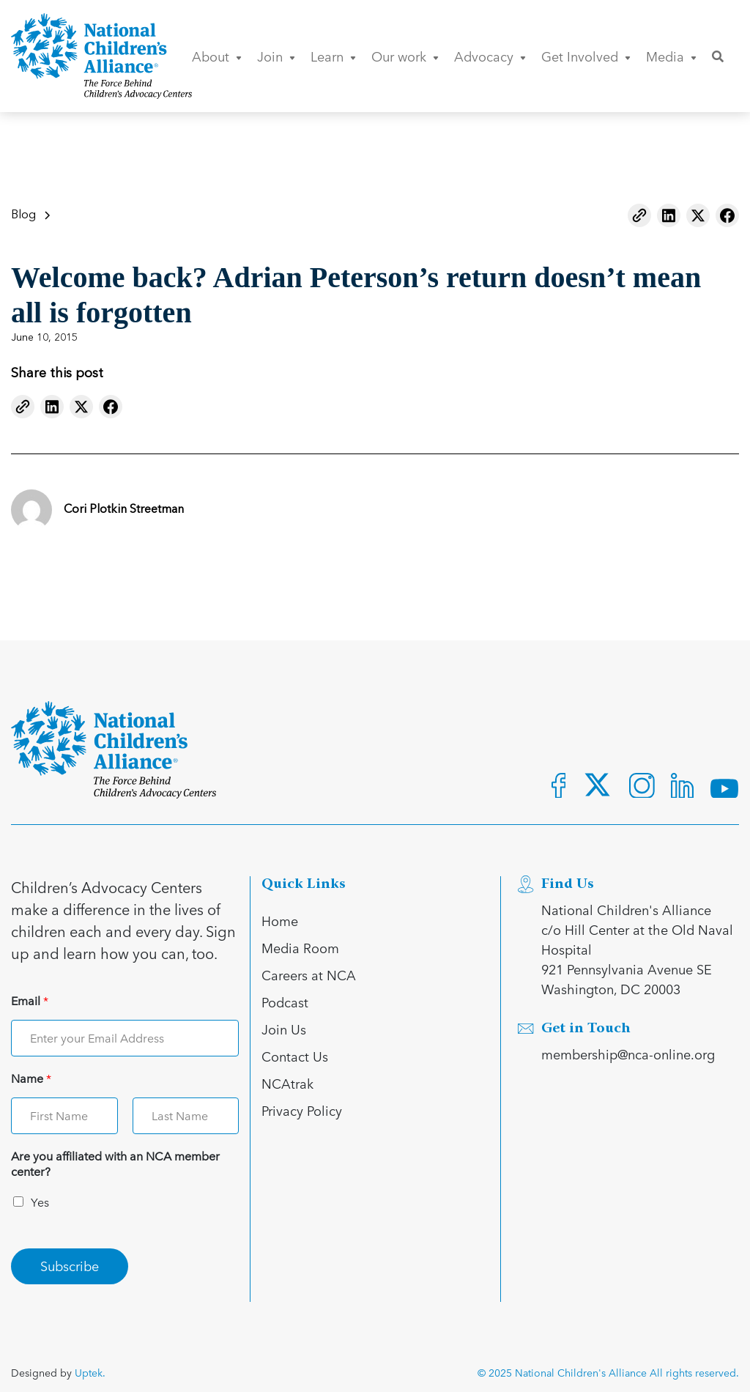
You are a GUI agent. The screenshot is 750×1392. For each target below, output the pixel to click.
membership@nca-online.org (628, 1054)
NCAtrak (287, 1083)
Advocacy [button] (490, 56)
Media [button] (671, 56)
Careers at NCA (308, 975)
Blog (23, 215)
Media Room (300, 948)
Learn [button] (333, 56)
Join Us (283, 1029)
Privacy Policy (301, 1110)
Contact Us (294, 1056)
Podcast (284, 1002)
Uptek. (90, 1372)
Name (31, 1078)
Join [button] (276, 56)
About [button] (217, 56)
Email (29, 1001)
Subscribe (69, 1266)
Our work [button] (405, 56)
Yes (40, 1201)
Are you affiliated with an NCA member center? (115, 1164)
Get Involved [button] (586, 56)
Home (279, 920)
